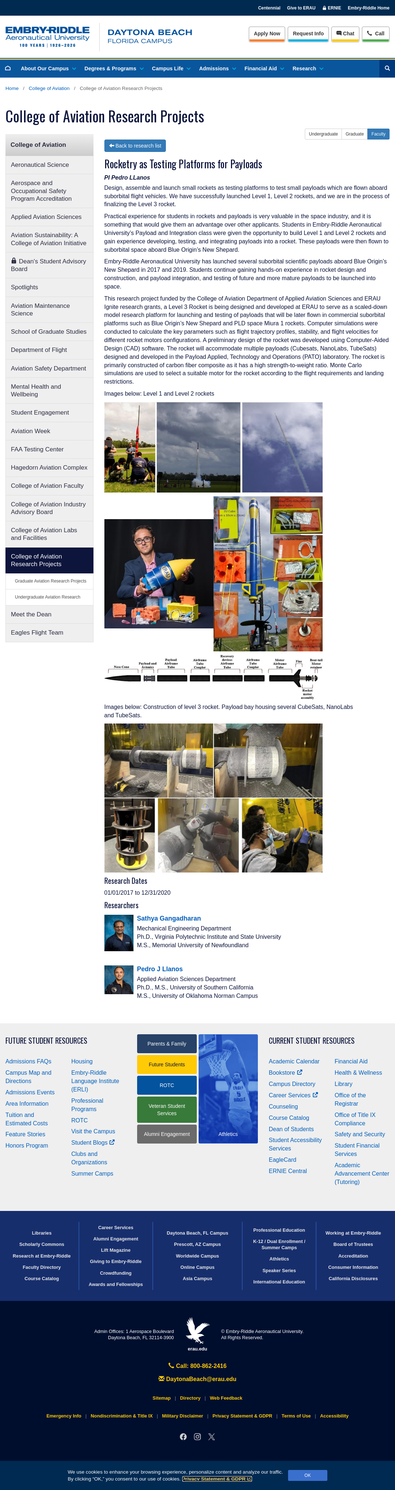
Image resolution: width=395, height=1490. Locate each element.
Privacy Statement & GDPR (217, 1479)
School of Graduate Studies (49, 331)
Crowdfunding (116, 1273)
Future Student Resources (46, 1040)
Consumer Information (353, 1267)
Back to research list (135, 146)
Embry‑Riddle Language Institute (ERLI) (95, 1081)
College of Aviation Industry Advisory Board (48, 508)
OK (307, 1475)
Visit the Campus (93, 1131)
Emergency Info (64, 1416)
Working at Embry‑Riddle (353, 1233)
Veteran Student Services (167, 1109)
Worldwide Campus (197, 1256)
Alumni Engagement (167, 1134)
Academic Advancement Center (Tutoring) (362, 1173)
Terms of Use (296, 1416)
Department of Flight (39, 349)
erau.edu (197, 1334)
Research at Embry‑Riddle (42, 1256)
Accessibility (334, 1416)
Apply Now (267, 33)
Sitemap (162, 1398)
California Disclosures (353, 1278)
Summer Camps (92, 1174)
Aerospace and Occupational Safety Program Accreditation (41, 191)
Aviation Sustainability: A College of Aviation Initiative (49, 239)
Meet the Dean (31, 614)
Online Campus (197, 1267)
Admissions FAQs (28, 1061)
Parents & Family (166, 1044)
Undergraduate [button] (323, 134)
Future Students (167, 1064)
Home (12, 88)
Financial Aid (263, 68)
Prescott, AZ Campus (197, 1244)
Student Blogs (93, 1143)
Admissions (217, 68)
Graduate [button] (355, 134)
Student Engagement (40, 412)
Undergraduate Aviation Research (47, 597)
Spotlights (24, 287)
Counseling (283, 1106)
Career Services (293, 1095)
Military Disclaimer (182, 1416)
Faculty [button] (378, 134)
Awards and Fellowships (116, 1284)
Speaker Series (279, 1270)
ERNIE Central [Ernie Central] (288, 1171)
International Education (279, 1282)
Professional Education (279, 1230)
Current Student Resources (312, 1040)
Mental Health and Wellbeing (36, 390)
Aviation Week (30, 431)
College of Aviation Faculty (47, 485)
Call (375, 33)
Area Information (26, 1104)
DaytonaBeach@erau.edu (197, 1379)
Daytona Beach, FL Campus (197, 1233)
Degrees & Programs (113, 68)
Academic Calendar (294, 1061)
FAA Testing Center (37, 449)
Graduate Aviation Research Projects (51, 581)
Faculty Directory (42, 1267)
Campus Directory (292, 1084)
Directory (190, 1398)
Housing (82, 1061)
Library (343, 1084)
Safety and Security (360, 1134)
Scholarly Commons (41, 1244)
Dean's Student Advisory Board (48, 265)
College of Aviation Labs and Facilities (44, 534)
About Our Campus (48, 68)
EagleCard (282, 1160)
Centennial (269, 8)
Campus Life (171, 68)
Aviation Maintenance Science (40, 309)
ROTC (79, 1120)
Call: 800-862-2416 (197, 1366)
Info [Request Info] (308, 33)
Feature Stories (25, 1134)
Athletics (279, 1259)
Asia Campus (197, 1278)
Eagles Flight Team (37, 632)
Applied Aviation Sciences (46, 216)
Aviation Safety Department (48, 368)
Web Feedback (226, 1398)
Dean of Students (291, 1129)
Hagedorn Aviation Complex (49, 467)
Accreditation (353, 1256)
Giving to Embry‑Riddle (115, 1261)
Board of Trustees (353, 1244)
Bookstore (286, 1073)
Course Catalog (289, 1118)
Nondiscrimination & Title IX (121, 1416)
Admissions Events (30, 1092)
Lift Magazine (116, 1250)
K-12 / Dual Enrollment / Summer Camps (279, 1244)
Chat (345, 33)
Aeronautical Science (40, 164)
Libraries (42, 1233)
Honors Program (26, 1145)
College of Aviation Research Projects (36, 560)
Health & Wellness (358, 1073)
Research (307, 68)
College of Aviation (49, 88)
